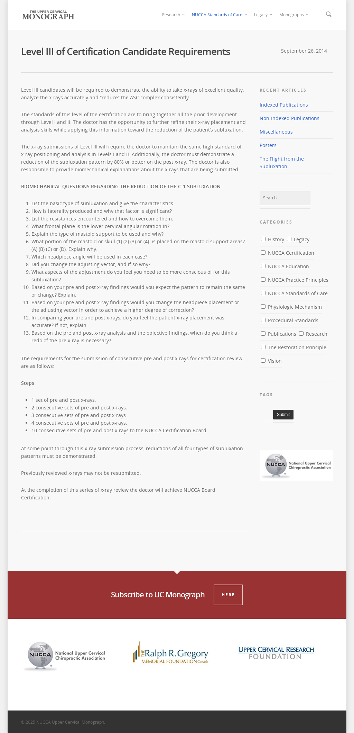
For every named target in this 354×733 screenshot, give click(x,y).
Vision (271, 361)
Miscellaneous (276, 131)
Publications (278, 334)
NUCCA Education (285, 266)
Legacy (263, 14)
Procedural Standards (289, 320)
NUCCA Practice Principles (294, 280)
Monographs (294, 14)
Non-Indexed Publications (289, 118)
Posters (268, 145)
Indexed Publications (284, 104)
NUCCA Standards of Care (220, 14)
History (272, 239)
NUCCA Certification (287, 253)
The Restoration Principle (293, 347)
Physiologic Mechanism (291, 307)
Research (174, 14)
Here (228, 595)
